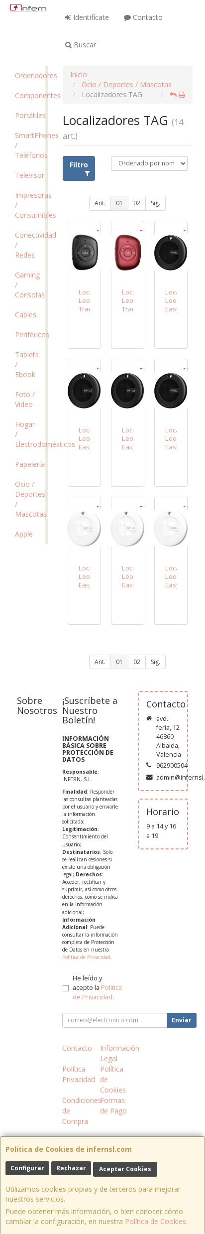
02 (136, 203)
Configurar (27, 1168)
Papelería (30, 464)
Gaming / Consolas (30, 284)
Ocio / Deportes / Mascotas (30, 499)
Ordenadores (30, 75)
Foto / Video (25, 399)
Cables (25, 314)
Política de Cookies (155, 1221)
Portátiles (30, 115)
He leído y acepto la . (97, 987)
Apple (24, 534)
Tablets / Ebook (27, 364)
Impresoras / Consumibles (30, 205)
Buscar (80, 44)
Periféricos (30, 334)
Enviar (182, 1020)
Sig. (155, 203)
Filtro (80, 168)
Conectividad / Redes (30, 245)
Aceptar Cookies (125, 1169)
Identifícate (87, 17)
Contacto (143, 17)
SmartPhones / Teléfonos (30, 145)
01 (119, 203)
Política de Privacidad (86, 957)
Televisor (29, 175)
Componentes (30, 95)
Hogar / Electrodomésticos (30, 434)
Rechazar (71, 1168)
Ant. (100, 203)
